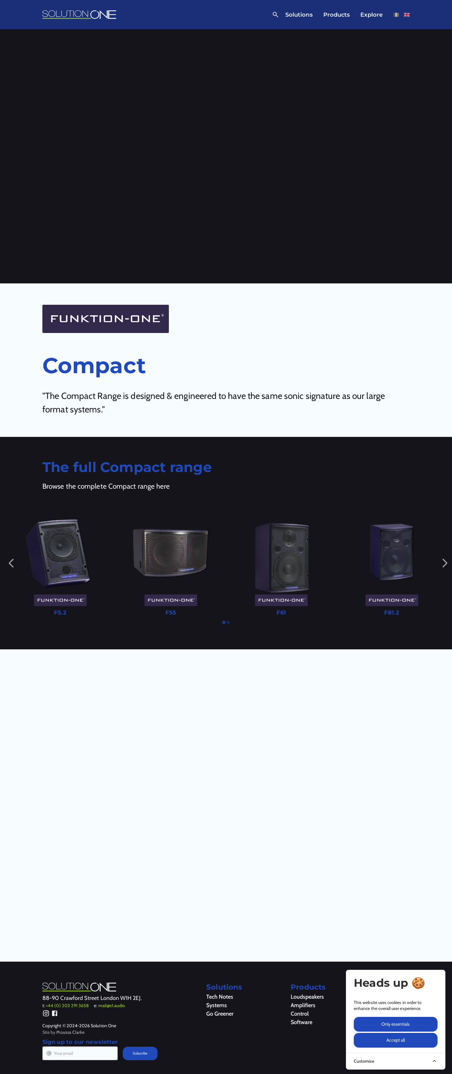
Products (336, 14)
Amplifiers (303, 1005)
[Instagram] (46, 1014)
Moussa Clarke (70, 1032)
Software (301, 1022)
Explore (371, 14)
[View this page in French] (396, 15)
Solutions (299, 14)
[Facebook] (54, 1014)
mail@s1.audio (111, 1005)
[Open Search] (274, 14)
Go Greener (220, 1013)
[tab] (223, 622)
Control (300, 1013)
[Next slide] (445, 563)
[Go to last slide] (11, 563)
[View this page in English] (407, 15)
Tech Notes (219, 996)
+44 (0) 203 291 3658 (67, 1005)
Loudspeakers (307, 996)
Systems (216, 1005)
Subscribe (140, 1053)
